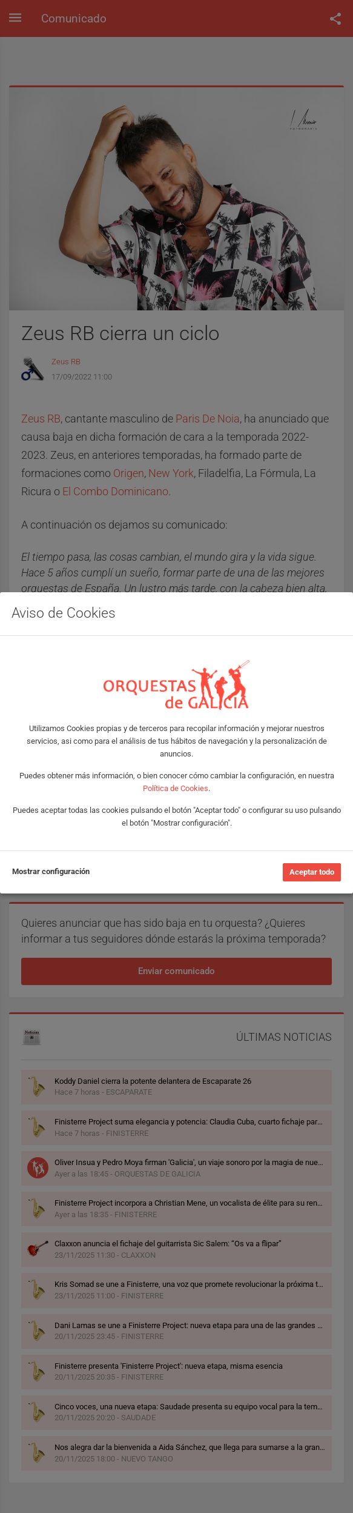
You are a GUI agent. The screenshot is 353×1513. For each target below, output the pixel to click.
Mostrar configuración (51, 871)
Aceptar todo (311, 872)
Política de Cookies (175, 788)
